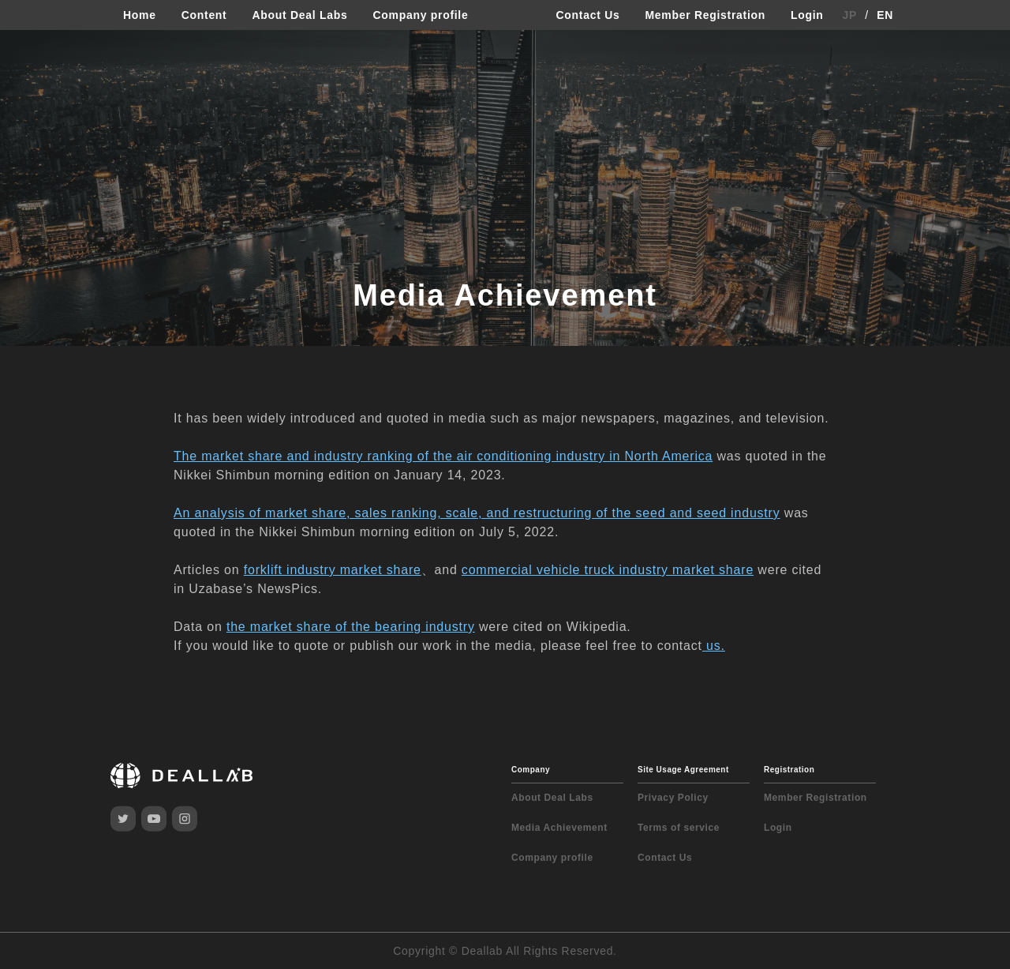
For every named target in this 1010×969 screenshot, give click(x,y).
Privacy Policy (673, 797)
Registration (789, 769)
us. (713, 645)
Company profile (420, 15)
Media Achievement (559, 827)
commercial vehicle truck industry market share (608, 570)
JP (850, 15)
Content (204, 15)
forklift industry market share (332, 570)
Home (139, 15)
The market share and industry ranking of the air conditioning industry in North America (443, 456)
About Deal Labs (299, 15)
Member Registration (705, 15)
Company (530, 769)
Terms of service (679, 827)
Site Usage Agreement (683, 769)
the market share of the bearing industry (350, 626)
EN (885, 15)
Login (807, 15)
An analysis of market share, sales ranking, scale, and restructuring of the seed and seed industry (477, 513)
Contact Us (588, 15)
